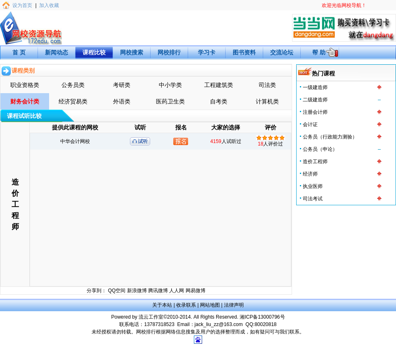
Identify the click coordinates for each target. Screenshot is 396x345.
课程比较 (94, 52)
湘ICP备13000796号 (262, 317)
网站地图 (210, 305)
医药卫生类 (170, 101)
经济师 (310, 174)
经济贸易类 (73, 101)
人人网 (176, 290)
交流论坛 (281, 52)
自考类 (218, 101)
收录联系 (186, 305)
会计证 (310, 124)
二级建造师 (315, 100)
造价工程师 (315, 161)
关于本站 (162, 305)
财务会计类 (24, 101)
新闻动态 (56, 52)
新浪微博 (137, 290)
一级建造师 (315, 87)
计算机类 (267, 101)
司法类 (267, 85)
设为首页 (22, 5)
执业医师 (313, 186)
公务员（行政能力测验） (330, 137)
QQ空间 (117, 290)
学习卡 (206, 52)
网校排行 (169, 52)
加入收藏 (49, 5)
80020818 (265, 324)
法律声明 (234, 305)
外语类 (121, 101)
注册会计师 (315, 112)
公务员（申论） (320, 149)
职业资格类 (24, 85)
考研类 (121, 85)
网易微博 (195, 290)
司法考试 (313, 199)
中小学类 (170, 85)
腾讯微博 (158, 290)
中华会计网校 (75, 141)
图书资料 (244, 52)
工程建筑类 (218, 85)
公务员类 (73, 85)
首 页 (19, 52)
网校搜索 (131, 52)
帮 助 (318, 52)
